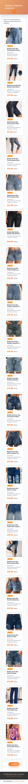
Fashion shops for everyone (14, 6)
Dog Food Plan (20, 781)
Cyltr (14, 781)
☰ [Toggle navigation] (14, 11)
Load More (14, 764)
